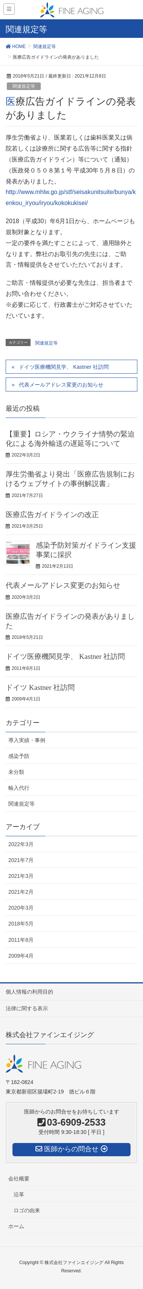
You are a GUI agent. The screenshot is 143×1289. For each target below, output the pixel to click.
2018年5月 (21, 924)
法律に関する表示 (27, 1008)
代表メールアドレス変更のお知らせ (61, 385)
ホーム (16, 1226)
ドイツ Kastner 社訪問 (40, 687)
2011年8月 (21, 940)
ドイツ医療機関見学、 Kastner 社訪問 (64, 367)
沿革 (19, 1194)
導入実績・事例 (26, 740)
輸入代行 (18, 788)
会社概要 (18, 1179)
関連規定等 (23, 86)
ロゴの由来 (27, 1210)
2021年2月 (21, 892)
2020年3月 (21, 908)
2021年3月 (21, 876)
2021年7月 (21, 860)
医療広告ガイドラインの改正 (52, 515)
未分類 (16, 772)
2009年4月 (21, 956)
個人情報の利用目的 (29, 992)
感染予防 (18, 756)
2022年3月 (21, 844)
